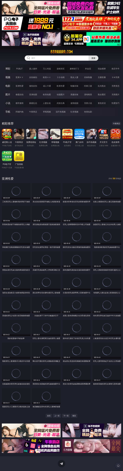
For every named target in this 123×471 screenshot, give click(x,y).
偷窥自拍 (19, 94)
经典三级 (88, 86)
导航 (7, 111)
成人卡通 (47, 86)
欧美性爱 (61, 86)
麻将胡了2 (74, 68)
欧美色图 (47, 94)
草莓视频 (47, 111)
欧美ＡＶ (47, 77)
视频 (7, 77)
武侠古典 (61, 103)
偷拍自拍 (33, 86)
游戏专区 (61, 68)
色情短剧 (88, 111)
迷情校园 (74, 103)
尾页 (74, 416)
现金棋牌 (102, 68)
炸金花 (88, 68)
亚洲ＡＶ (19, 77)
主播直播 (102, 77)
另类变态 (115, 86)
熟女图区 (102, 94)
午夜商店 (33, 111)
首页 (49, 416)
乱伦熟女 (102, 86)
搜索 (93, 58)
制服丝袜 (74, 86)
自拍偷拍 (33, 77)
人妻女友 (47, 103)
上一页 (57, 416)
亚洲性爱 (19, 86)
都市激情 (19, 103)
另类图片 (115, 94)
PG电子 (19, 68)
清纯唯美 (88, 94)
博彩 (7, 68)
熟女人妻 (74, 77)
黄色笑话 (102, 103)
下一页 (66, 416)
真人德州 (33, 68)
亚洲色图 (33, 94)
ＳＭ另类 (115, 77)
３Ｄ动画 (61, 77)
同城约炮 (19, 111)
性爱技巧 (115, 103)
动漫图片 (61, 94)
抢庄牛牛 (115, 68)
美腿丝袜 (74, 94)
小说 (7, 103)
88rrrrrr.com (61, 51)
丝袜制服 (88, 77)
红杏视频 (74, 111)
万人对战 (47, 68)
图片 (7, 94)
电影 (7, 85)
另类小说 (88, 103)
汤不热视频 (61, 111)
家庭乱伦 (33, 103)
